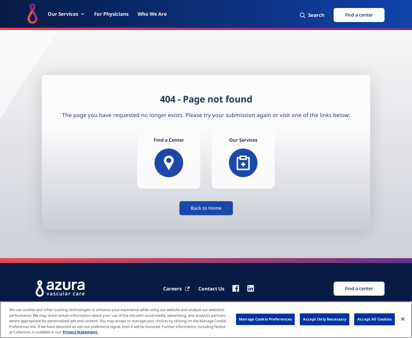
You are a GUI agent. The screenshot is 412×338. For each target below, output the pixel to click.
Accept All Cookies (374, 319)
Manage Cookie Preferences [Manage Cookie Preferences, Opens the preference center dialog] (265, 319)
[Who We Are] (152, 14)
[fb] (235, 288)
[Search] (311, 15)
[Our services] (243, 157)
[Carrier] (176, 288)
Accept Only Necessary (324, 319)
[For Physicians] (111, 14)
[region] (206, 319)
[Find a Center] (169, 157)
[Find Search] (359, 289)
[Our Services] (66, 14)
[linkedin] (250, 288)
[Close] (403, 319)
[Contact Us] (211, 288)
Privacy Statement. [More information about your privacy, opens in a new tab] (80, 332)
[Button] (206, 208)
